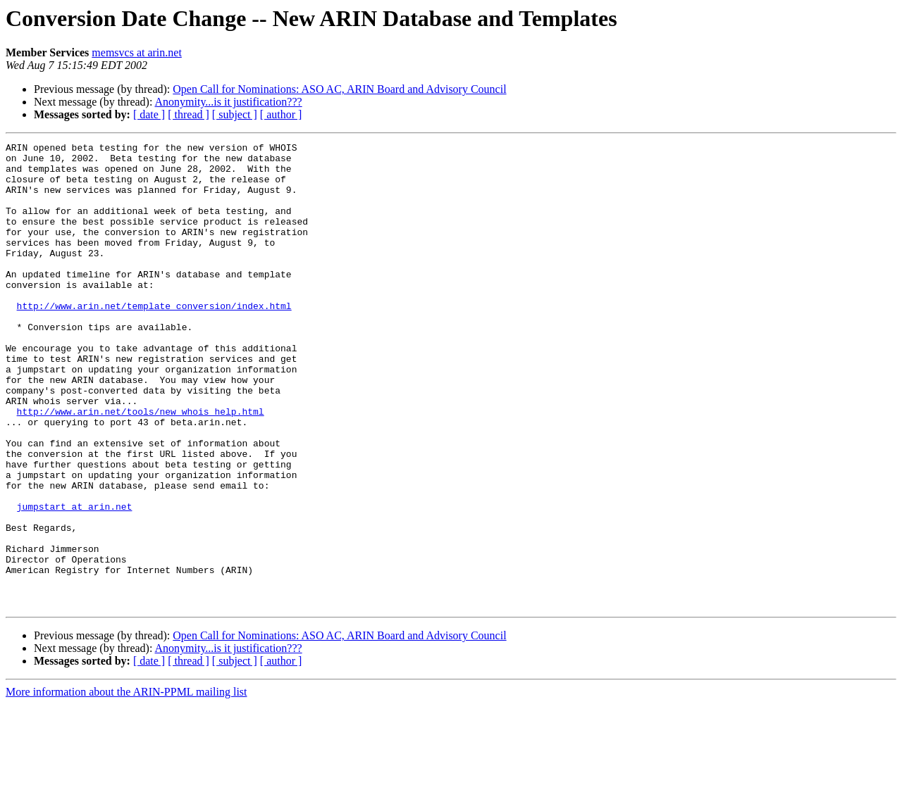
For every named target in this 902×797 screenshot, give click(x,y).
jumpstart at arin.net (74, 580)
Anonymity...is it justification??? (228, 102)
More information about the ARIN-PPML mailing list (126, 785)
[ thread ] (188, 114)
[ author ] (281, 114)
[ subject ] (234, 114)
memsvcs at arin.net (137, 52)
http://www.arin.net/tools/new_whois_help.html (140, 466)
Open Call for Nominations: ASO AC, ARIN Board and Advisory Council (339, 89)
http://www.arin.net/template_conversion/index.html (154, 339)
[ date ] (149, 114)
